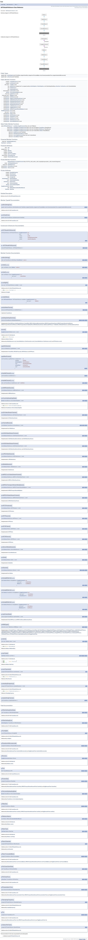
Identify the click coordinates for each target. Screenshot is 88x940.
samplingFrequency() (11, 907)
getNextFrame (12, 86)
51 (8, 846)
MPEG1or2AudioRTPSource (47, 631)
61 (8, 403)
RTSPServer (10, 542)
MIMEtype (12, 95)
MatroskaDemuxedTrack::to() (12, 920)
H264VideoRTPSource (61, 630)
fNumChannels (12, 676)
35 (8, 288)
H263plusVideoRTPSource (52, 630)
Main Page (3, 4)
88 (8, 715)
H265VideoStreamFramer (28, 449)
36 (8, 210)
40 (8, 220)
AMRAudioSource (11, 393)
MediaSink (10, 562)
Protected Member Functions (77, 6)
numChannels (12, 83)
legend (44, 70)
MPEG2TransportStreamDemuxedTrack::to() (27, 920)
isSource (9, 167)
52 (8, 930)
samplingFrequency (14, 81)
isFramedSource (11, 166)
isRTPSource (12, 96)
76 (8, 809)
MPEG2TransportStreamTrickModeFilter (25, 324)
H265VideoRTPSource (70, 630)
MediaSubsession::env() (11, 341)
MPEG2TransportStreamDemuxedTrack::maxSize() (31, 811)
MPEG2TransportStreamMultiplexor (15, 490)
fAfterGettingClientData (14, 180)
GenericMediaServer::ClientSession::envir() (43, 341)
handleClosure (13, 87)
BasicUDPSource (11, 323)
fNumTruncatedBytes (12, 153)
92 (8, 796)
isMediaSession (13, 119)
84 (8, 834)
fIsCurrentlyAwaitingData (15, 184)
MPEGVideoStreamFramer (38, 324)
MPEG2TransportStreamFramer (51, 323)
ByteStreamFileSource (19, 323)
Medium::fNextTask (9, 664)
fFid (8, 147)
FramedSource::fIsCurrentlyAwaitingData (14, 407)
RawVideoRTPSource (51, 632)
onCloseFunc (9, 76)
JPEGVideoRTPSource (5, 631)
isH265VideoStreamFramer (15, 102)
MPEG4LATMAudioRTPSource (28, 632)
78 (8, 859)
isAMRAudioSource (13, 107)
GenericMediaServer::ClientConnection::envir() (26, 341)
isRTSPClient (12, 116)
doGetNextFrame (11, 164)
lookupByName (16, 127)
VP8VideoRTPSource (5, 634)
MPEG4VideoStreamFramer (13, 500)
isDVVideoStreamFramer (14, 104)
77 (8, 658)
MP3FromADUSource (23, 631)
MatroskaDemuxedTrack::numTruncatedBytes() (16, 861)
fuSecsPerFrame (13, 175)
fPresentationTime (11, 155)
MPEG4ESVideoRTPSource (6, 632)
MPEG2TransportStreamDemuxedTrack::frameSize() (32, 786)
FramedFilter (26, 323)
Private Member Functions (78, 7)
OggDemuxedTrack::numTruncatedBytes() (60, 861)
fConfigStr (12, 177)
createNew (15, 126)
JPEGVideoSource (12, 459)
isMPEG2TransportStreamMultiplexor (17, 109)
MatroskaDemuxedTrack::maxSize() (14, 811)
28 (7, 196)
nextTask (8, 142)
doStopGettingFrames (11, 141)
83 (8, 821)
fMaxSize (9, 150)
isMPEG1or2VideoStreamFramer (16, 98)
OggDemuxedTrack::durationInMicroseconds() (38, 751)
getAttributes (12, 93)
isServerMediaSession (14, 121)
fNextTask (12, 189)
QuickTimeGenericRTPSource (40, 632)
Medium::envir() (10, 763)
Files (16, 4)
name (11, 112)
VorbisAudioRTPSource (76, 632)
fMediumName (13, 187)
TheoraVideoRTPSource (67, 632)
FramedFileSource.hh (15, 773)
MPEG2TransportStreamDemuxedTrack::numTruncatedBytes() (38, 861)
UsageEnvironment (4, 110)
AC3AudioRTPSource (12, 630)
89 (8, 882)
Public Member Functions (59, 6)
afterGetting (15, 133)
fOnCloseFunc (12, 181)
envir (11, 110)
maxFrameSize (13, 90)
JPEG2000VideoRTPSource (80, 630)
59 (8, 335)
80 (8, 748)
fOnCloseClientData (14, 183)
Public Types (53, 6)
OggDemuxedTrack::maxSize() (48, 811)
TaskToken (3, 142)
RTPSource (32, 351)
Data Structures (10, 4)
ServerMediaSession (12, 552)
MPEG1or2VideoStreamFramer (14, 480)
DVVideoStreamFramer (12, 418)
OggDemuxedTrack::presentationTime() (57, 894)
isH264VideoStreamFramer (15, 101)
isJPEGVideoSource (14, 106)
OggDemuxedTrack (33, 634)
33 (8, 689)
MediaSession (11, 469)
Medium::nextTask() (11, 836)
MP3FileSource (25, 351)
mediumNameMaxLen (20, 187)
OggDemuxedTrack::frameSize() (50, 786)
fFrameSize (10, 152)
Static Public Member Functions (67, 6)
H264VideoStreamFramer (28, 438)
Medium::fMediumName (10, 648)
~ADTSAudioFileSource (12, 163)
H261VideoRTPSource (42, 630)
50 (8, 905)
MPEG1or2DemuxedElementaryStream (37, 323)
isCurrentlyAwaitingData (14, 92)
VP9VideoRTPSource (14, 634)
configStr (12, 84)
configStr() (9, 738)
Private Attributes (85, 7)
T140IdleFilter (56, 324)
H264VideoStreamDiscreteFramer (15, 438)
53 (8, 736)
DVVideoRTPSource (28, 630)
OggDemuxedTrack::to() (42, 920)
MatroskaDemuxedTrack (74, 324)
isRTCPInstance (13, 115)
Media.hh (13, 335)
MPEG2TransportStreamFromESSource (64, 323)
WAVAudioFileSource (63, 324)
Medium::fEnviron (9, 339)
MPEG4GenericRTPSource (17, 632)
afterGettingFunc (10, 75)
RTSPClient (10, 531)
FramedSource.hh (14, 210)
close (14, 135)
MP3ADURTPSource (31, 631)
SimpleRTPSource (58, 632)
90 (8, 872)
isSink (11, 113)
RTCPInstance (11, 511)
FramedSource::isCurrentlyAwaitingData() (15, 799)
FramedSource (42, 127)
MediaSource (41, 129)
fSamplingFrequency (14, 172)
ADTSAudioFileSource (8, 126)
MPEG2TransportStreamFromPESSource (9, 324)
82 (8, 761)
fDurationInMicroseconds (13, 156)
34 (8, 674)
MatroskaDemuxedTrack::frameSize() (14, 786)
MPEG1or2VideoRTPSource (73, 631)
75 (8, 917)
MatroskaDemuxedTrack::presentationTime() (15, 894)
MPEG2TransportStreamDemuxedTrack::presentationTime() (36, 894)
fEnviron (11, 186)
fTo (8, 149)
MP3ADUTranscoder (18, 351)
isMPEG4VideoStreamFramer (15, 99)
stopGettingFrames (13, 89)
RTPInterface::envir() (58, 341)
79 (8, 892)
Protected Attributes (84, 6)
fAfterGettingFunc (13, 178)
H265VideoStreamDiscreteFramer (15, 449)
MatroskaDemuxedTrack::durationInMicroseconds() (17, 751)
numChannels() (10, 849)
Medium (41, 130)
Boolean (7, 92)
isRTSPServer (12, 118)
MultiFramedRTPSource (48, 324)
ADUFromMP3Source (14, 631)
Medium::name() (10, 824)
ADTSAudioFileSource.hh (11, 10)
